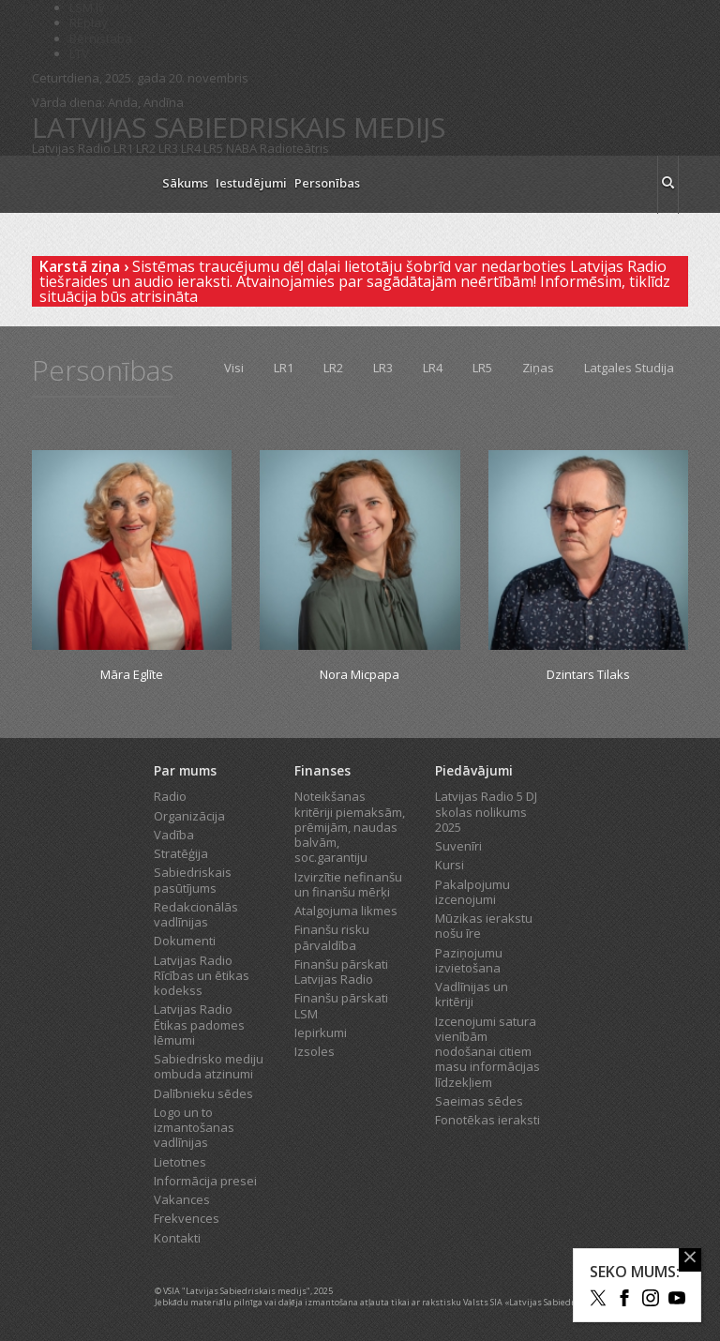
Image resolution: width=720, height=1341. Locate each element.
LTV (79, 53)
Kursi (449, 864)
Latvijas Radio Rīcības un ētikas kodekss (201, 976)
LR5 (213, 148)
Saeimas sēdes (479, 1100)
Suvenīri (458, 845)
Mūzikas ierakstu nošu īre (483, 926)
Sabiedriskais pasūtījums (193, 880)
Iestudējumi (251, 182)
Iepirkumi (320, 1032)
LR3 (168, 148)
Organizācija (189, 815)
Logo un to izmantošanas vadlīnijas (194, 1128)
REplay (88, 22)
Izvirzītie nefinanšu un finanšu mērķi (348, 884)
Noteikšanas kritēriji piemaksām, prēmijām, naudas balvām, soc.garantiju (349, 827)
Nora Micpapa (359, 674)
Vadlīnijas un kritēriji (471, 994)
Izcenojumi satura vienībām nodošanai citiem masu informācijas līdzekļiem (487, 1052)
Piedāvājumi (474, 770)
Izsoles (314, 1051)
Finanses (322, 770)
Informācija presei (205, 1180)
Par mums (185, 770)
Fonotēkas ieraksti (487, 1119)
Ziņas (538, 367)
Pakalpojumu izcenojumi (472, 892)
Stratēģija (181, 853)
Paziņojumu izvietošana (468, 960)
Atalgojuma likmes (346, 910)
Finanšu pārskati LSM (341, 1005)
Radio (170, 796)
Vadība (174, 834)
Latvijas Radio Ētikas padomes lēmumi (199, 1024)
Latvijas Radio (71, 148)
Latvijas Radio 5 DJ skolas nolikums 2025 (486, 812)
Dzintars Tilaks (588, 674)
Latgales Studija (629, 367)
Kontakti (177, 1237)
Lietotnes (180, 1161)
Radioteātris (294, 148)
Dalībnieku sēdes (203, 1093)
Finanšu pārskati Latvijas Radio (341, 971)
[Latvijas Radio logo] (88, 184)
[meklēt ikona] (668, 185)
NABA (241, 148)
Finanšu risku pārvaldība (331, 937)
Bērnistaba (100, 38)
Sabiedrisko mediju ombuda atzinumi (208, 1066)
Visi (234, 367)
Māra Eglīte (131, 674)
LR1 (123, 148)
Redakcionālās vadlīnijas (196, 914)
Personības (327, 182)
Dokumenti (185, 940)
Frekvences (186, 1218)
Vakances (182, 1199)
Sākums (185, 182)
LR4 (191, 148)
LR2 (146, 148)
